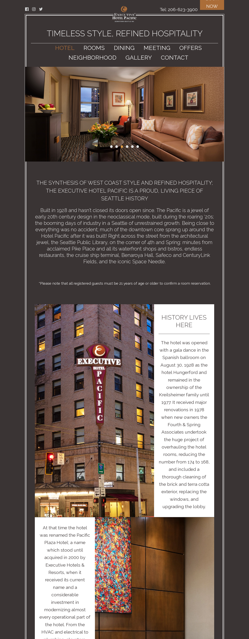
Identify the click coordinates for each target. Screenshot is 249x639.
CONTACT (174, 57)
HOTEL (65, 47)
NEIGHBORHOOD (92, 57)
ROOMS (94, 47)
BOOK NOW (212, 4)
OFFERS (190, 47)
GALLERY (138, 57)
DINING (124, 47)
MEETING (157, 47)
